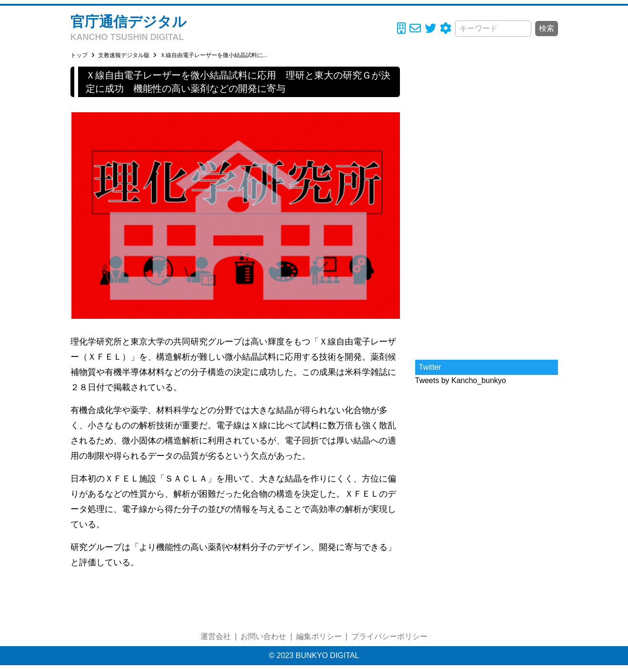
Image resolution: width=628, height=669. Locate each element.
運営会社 (215, 636)
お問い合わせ (263, 636)
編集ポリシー (319, 636)
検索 (546, 28)
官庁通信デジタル (128, 22)
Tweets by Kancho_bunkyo (460, 380)
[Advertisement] (486, 209)
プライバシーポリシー (389, 636)
